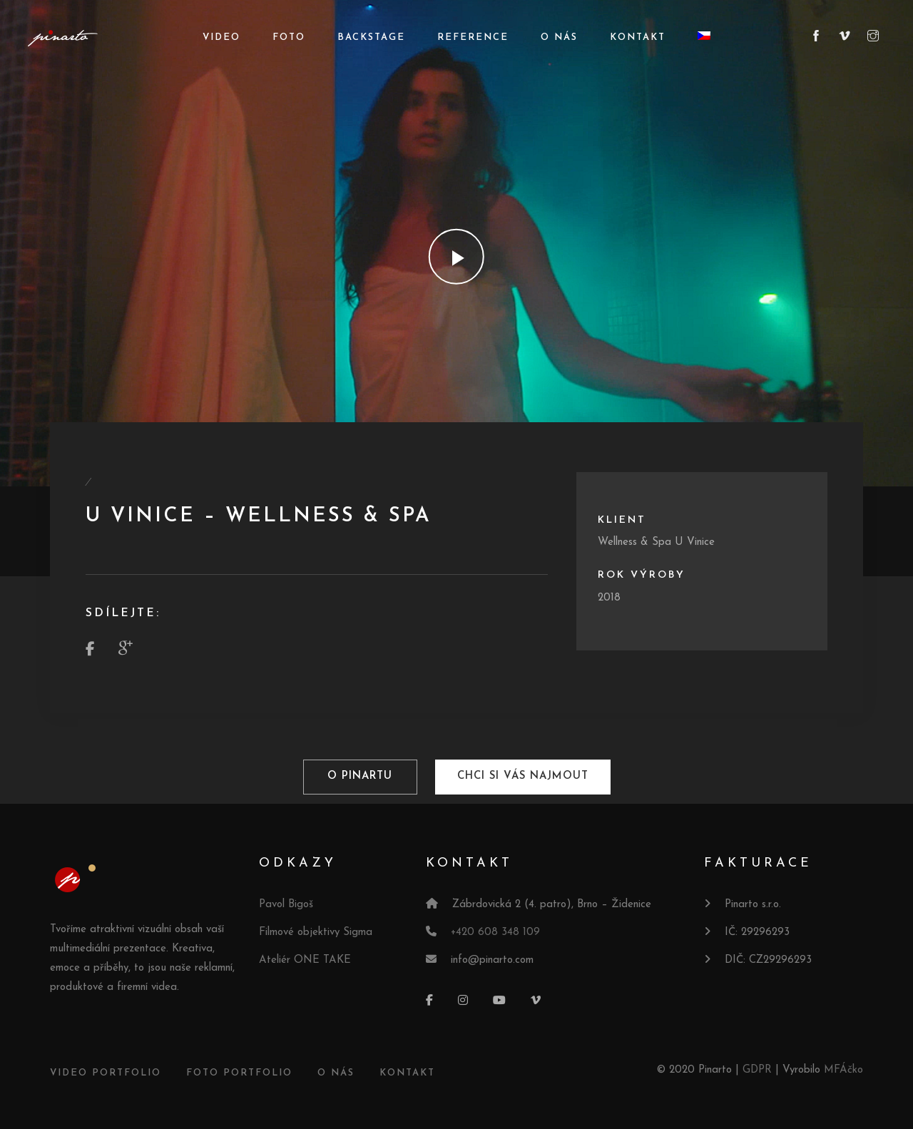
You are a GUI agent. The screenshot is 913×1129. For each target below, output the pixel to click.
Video (221, 37)
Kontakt (637, 37)
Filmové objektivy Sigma (315, 931)
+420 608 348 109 (495, 931)
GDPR (757, 1069)
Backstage (371, 37)
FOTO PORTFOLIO (239, 1072)
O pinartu (359, 777)
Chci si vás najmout (522, 777)
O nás (559, 37)
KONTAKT (407, 1072)
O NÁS (336, 1072)
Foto (288, 37)
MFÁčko (843, 1069)
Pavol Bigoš (286, 904)
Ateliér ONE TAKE (305, 959)
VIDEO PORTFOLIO (105, 1072)
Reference (473, 37)
